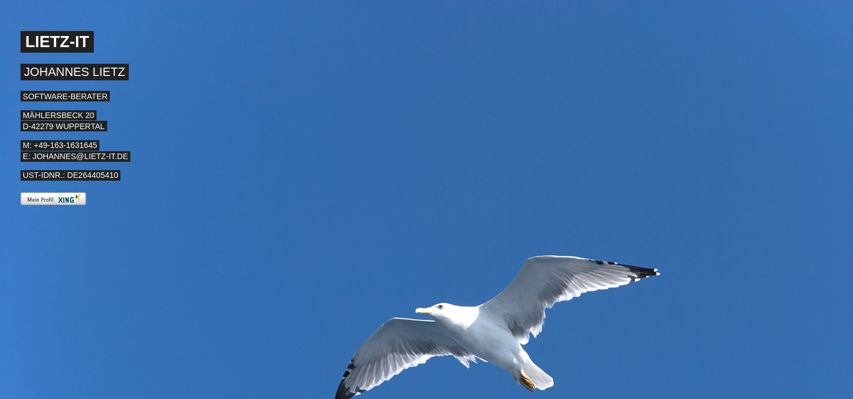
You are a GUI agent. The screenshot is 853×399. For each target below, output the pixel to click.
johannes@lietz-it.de (80, 156)
